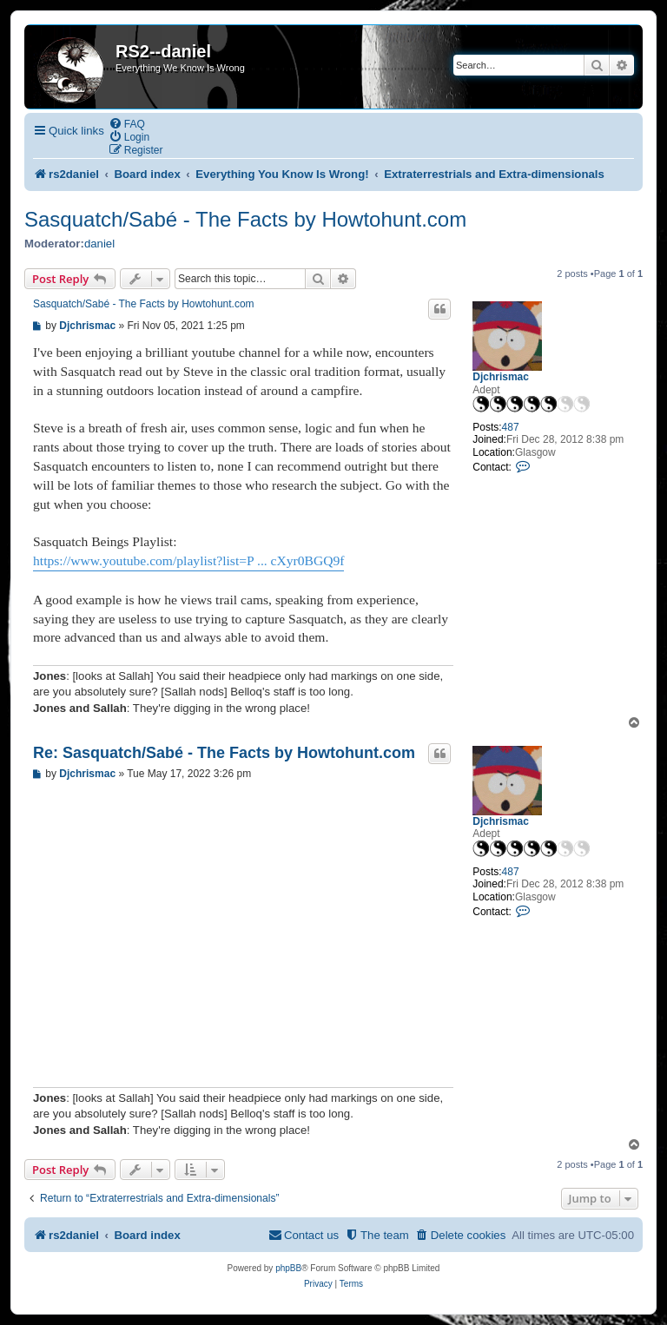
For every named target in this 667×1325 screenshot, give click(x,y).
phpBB (288, 1268)
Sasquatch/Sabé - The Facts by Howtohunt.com (245, 219)
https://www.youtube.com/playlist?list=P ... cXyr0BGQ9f (188, 560)
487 (510, 427)
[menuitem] (127, 123)
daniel (99, 243)
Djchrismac (500, 377)
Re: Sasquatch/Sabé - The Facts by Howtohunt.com (224, 752)
